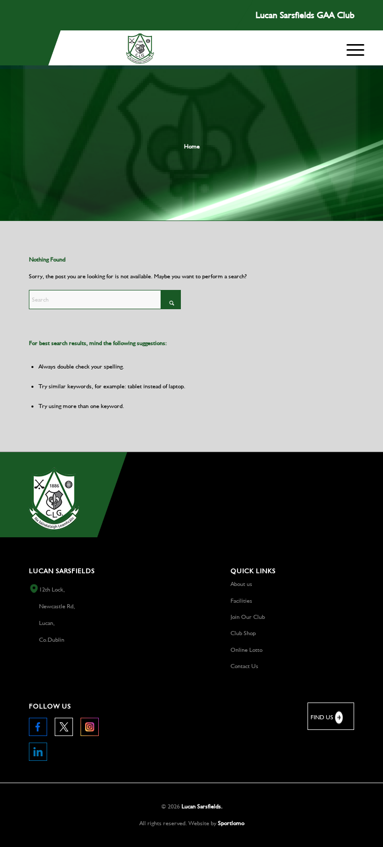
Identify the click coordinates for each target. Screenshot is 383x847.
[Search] (105, 299)
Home (192, 146)
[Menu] (355, 47)
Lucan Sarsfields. (201, 806)
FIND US (327, 717)
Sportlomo (231, 823)
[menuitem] (355, 50)
